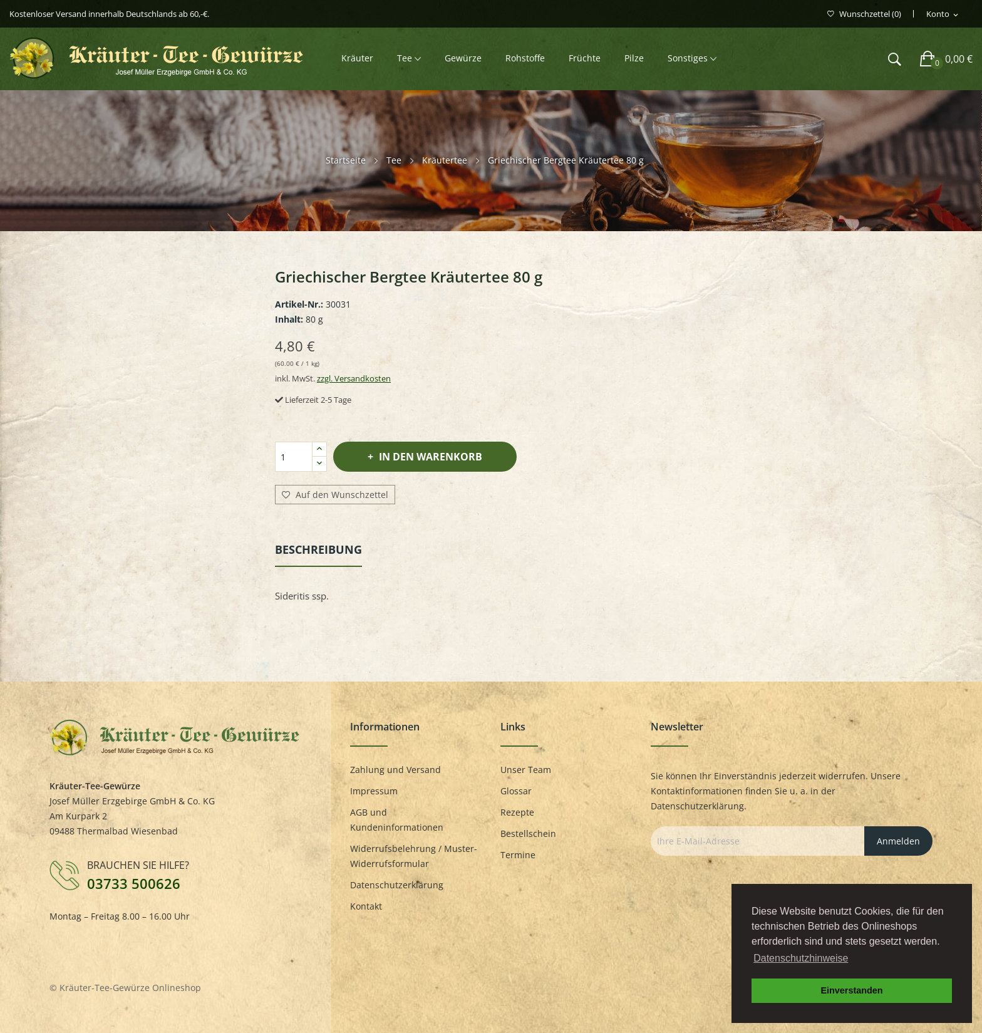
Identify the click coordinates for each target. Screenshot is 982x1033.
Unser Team (525, 770)
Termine (517, 855)
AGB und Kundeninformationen (396, 819)
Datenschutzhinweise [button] (800, 958)
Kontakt (366, 906)
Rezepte (517, 812)
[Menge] (294, 457)
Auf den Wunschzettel (335, 495)
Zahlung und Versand (395, 770)
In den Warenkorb (429, 457)
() (864, 14)
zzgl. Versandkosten (354, 378)
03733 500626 (133, 883)
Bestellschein (528, 833)
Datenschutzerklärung (396, 885)
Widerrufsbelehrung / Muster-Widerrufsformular (413, 856)
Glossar (516, 791)
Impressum (374, 791)
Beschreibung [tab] (318, 549)
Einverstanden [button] (851, 990)
